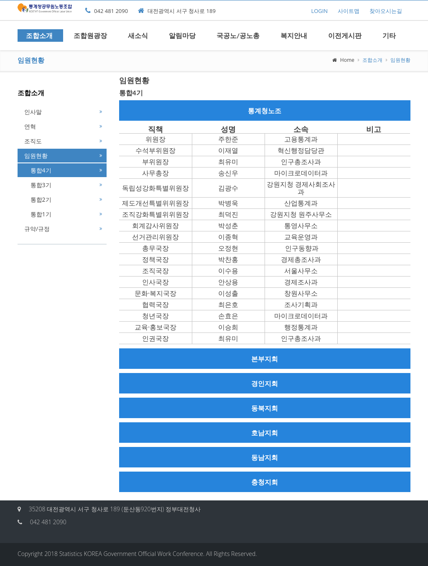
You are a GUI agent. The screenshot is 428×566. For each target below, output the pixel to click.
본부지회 (264, 359)
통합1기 (37, 214)
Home (343, 59)
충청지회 (264, 482)
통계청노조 (264, 110)
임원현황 (36, 156)
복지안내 (293, 35)
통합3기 (37, 185)
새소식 (138, 35)
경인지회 (264, 383)
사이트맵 (348, 11)
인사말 (33, 112)
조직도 (33, 141)
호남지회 (264, 433)
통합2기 (37, 199)
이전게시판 (345, 35)
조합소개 (39, 35)
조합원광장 (90, 35)
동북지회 (264, 408)
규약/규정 (37, 229)
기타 (389, 35)
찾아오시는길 (385, 11)
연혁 (30, 126)
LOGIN (319, 11)
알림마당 (182, 35)
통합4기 (37, 170)
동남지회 (264, 457)
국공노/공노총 (238, 35)
